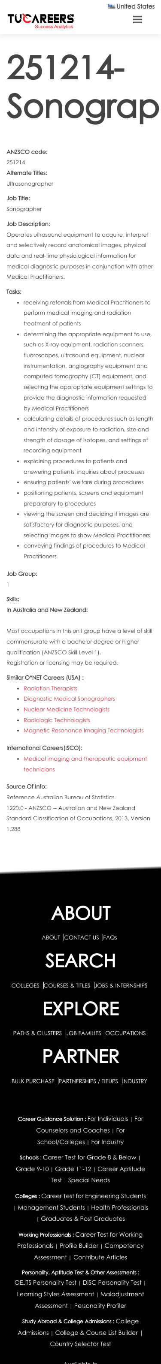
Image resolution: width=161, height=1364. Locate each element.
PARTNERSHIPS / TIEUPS (88, 1081)
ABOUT (51, 937)
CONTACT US (81, 937)
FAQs (110, 937)
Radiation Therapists (50, 688)
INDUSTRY (134, 1081)
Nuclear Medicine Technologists (66, 709)
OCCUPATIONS (125, 1033)
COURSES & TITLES (67, 985)
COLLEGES (25, 985)
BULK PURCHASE (34, 1081)
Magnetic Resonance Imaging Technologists (83, 730)
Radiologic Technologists (57, 720)
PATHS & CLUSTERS (38, 1033)
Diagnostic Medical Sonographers (69, 698)
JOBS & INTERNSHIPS (121, 985)
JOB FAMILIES (84, 1033)
